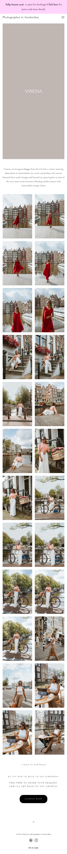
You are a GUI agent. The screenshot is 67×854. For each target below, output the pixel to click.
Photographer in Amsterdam (21, 17)
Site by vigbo (33, 848)
